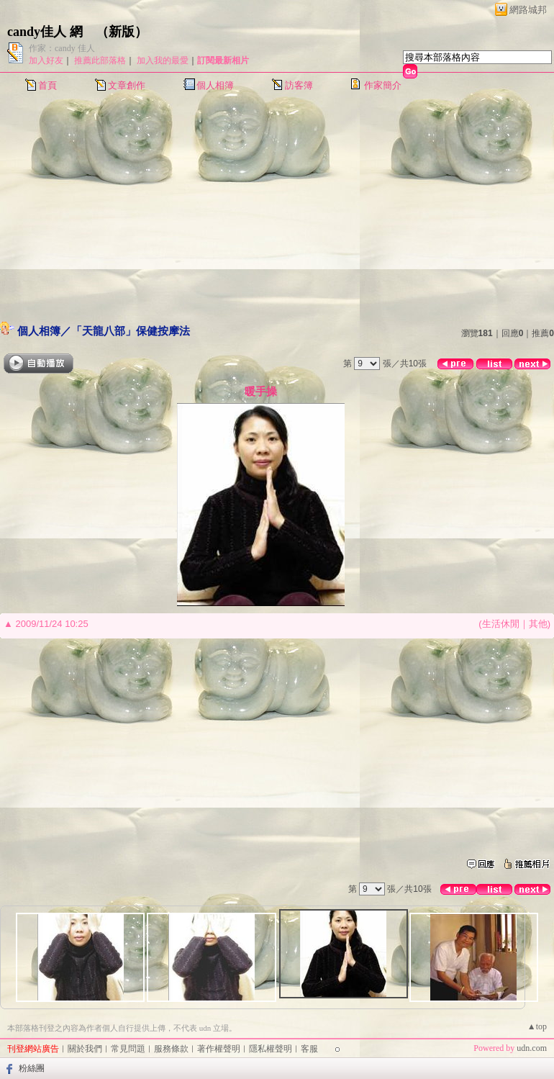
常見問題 (128, 1049)
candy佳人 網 (45, 31)
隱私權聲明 (270, 1049)
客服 (309, 1049)
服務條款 (171, 1049)
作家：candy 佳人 (62, 48)
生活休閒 (500, 623)
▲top (537, 1026)
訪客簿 (299, 85)
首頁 (47, 85)
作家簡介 (382, 85)
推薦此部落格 (100, 60)
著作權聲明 (218, 1049)
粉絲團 (32, 1068)
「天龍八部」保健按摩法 (130, 331)
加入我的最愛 (163, 60)
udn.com (532, 1048)
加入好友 (46, 60)
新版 (122, 31)
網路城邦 (528, 9)
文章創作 (126, 85)
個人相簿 (215, 85)
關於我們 (85, 1049)
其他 (538, 623)
